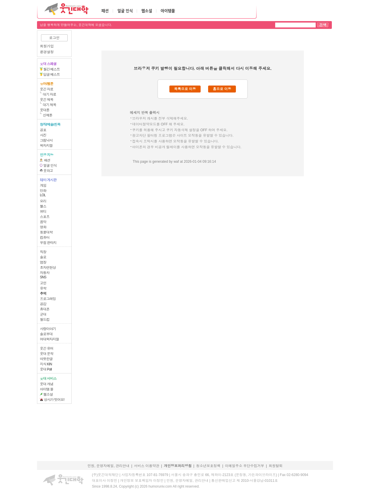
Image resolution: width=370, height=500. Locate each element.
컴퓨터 (44, 238)
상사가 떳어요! (54, 400)
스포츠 (44, 217)
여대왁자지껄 (49, 339)
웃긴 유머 (46, 349)
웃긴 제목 (46, 100)
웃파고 (48, 171)
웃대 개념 (46, 384)
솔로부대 (46, 334)
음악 (43, 222)
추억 (43, 294)
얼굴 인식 (50, 166)
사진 (43, 135)
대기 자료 (49, 94)
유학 (43, 288)
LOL (43, 195)
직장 (43, 252)
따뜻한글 (46, 359)
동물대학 (46, 232)
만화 (43, 191)
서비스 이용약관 (146, 466)
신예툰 (47, 115)
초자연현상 (48, 268)
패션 (47, 160)
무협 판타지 (48, 243)
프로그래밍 (48, 299)
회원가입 (47, 46)
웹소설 (48, 394)
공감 (43, 304)
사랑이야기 (48, 329)
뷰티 (43, 212)
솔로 (43, 257)
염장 (43, 262)
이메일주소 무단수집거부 (244, 466)
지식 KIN (46, 364)
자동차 (44, 273)
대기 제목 (49, 105)
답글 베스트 (51, 75)
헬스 (43, 206)
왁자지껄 (46, 146)
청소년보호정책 (208, 466)
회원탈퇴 (276, 466)
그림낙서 (46, 140)
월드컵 (44, 320)
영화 (43, 227)
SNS (43, 277)
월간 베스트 (51, 69)
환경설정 (47, 52)
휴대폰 (44, 309)
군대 (43, 314)
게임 (43, 186)
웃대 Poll (45, 369)
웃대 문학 (46, 354)
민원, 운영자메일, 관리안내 (108, 466)
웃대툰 (44, 110)
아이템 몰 (46, 389)
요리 (43, 201)
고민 (43, 283)
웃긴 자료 (46, 89)
